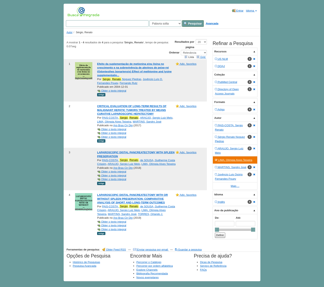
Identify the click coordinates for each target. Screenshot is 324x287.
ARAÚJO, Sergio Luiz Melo (156, 117)
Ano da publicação (226, 210)
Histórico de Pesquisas (86, 262)
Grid (201, 57)
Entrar (237, 10)
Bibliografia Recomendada (152, 273)
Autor (70, 32)
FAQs (203, 269)
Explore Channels (147, 269)
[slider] (217, 230)
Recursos (220, 51)
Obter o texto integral (111, 90)
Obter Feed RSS (114, 249)
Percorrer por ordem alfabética (154, 265)
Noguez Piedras (121, 79)
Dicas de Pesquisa (211, 262)
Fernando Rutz (128, 83)
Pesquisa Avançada (84, 265)
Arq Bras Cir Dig (123, 125)
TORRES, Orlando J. (150, 214)
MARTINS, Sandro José (147, 121)
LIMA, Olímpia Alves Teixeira (114, 121)
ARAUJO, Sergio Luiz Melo (124, 163)
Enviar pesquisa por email (151, 249)
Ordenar (174, 52)
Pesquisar (193, 23)
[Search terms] (107, 23)
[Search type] (165, 23)
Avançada (212, 23)
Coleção (219, 74)
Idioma (251, 10)
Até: (238, 217)
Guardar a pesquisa (188, 249)
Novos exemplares (147, 277)
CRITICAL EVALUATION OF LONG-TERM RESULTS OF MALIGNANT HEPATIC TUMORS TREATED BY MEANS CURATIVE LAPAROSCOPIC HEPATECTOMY (132, 110)
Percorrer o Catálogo (148, 262)
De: (217, 217)
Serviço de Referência (213, 265)
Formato (219, 102)
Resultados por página (184, 44)
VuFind (73, 11)
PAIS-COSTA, (120, 118)
